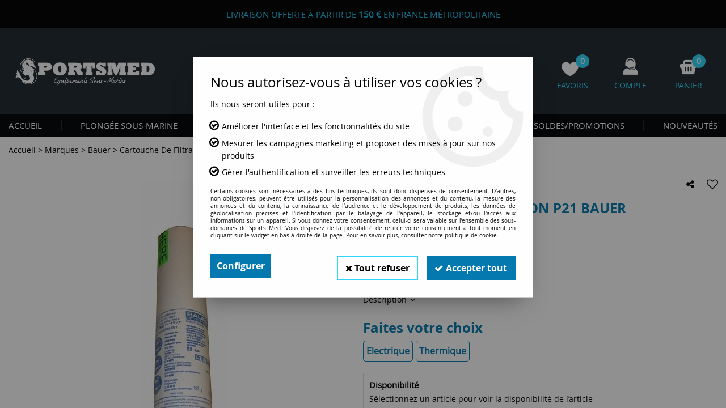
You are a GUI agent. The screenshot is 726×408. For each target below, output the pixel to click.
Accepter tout (470, 266)
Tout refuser (375, 266)
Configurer (241, 266)
